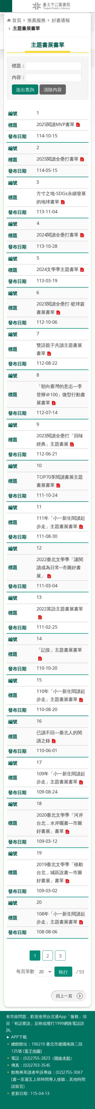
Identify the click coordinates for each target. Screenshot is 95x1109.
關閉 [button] (6, 6)
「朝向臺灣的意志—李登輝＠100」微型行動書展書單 (60, 394)
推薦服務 (36, 20)
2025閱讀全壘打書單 (57, 159)
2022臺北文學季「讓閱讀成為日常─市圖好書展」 (59, 567)
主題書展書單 (26, 28)
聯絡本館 (62, 1058)
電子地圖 (32, 1051)
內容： (19, 77)
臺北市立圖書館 (53, 6)
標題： (19, 66)
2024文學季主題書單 (57, 269)
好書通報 (61, 20)
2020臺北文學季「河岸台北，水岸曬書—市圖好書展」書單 (59, 823)
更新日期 (19, 1093)
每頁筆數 (25, 971)
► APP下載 (16, 1037)
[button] (25, 89)
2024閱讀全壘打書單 (57, 235)
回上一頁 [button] (64, 996)
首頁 (16, 20)
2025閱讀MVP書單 (55, 124)
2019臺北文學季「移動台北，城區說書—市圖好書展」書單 (59, 872)
